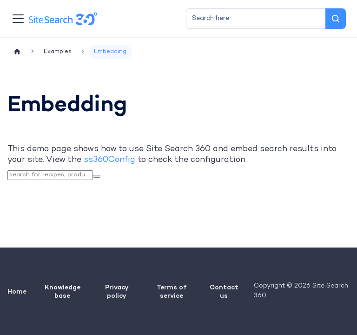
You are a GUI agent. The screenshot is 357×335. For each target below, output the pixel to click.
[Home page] (17, 52)
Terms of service (171, 291)
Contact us (224, 291)
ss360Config (109, 159)
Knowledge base (62, 291)
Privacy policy (117, 291)
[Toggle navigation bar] (18, 19)
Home (16, 291)
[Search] (335, 18)
